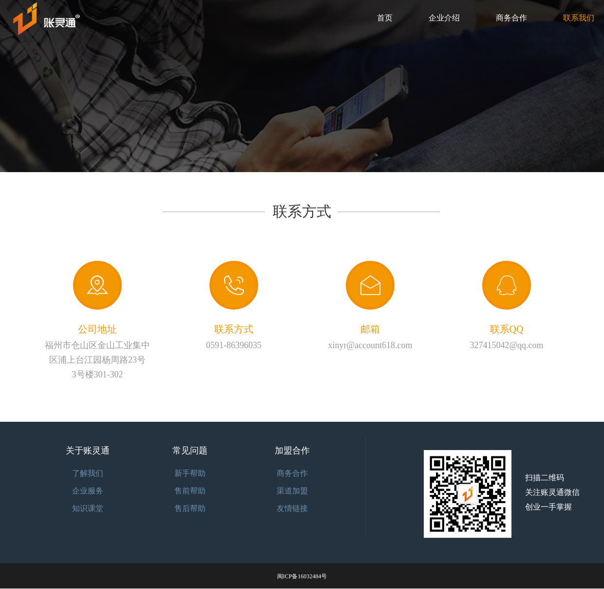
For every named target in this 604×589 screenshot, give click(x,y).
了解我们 (87, 473)
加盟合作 (292, 450)
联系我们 (578, 18)
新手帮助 (190, 473)
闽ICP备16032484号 (302, 576)
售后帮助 (190, 508)
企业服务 (87, 491)
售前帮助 (190, 491)
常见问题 (190, 450)
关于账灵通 (88, 450)
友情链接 (292, 508)
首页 (385, 18)
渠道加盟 (292, 491)
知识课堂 (87, 508)
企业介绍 (444, 18)
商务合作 (511, 18)
